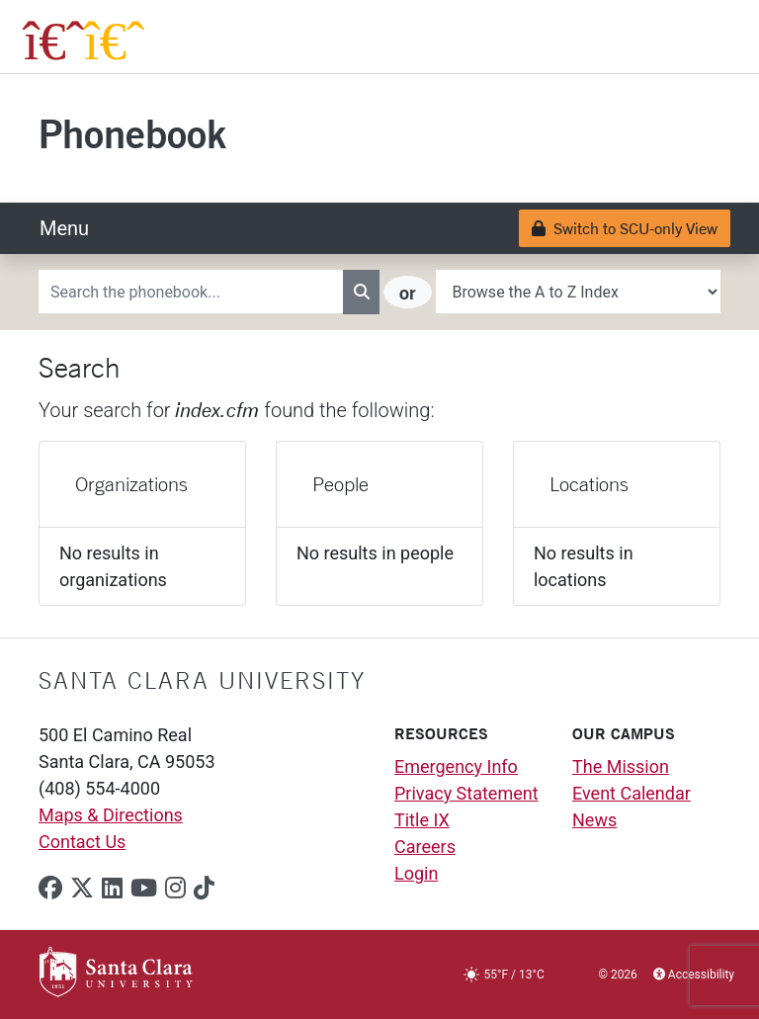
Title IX (422, 819)
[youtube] (143, 888)
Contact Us (82, 841)
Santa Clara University (202, 680)
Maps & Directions (111, 815)
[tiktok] (204, 888)
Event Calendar (631, 793)
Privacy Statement (466, 793)
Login (416, 873)
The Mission (620, 766)
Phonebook (132, 133)
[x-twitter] (82, 888)
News (594, 819)
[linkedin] (112, 888)
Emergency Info (456, 766)
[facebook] (50, 888)
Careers (425, 846)
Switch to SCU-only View (624, 227)
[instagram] (175, 888)
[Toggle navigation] (64, 228)
